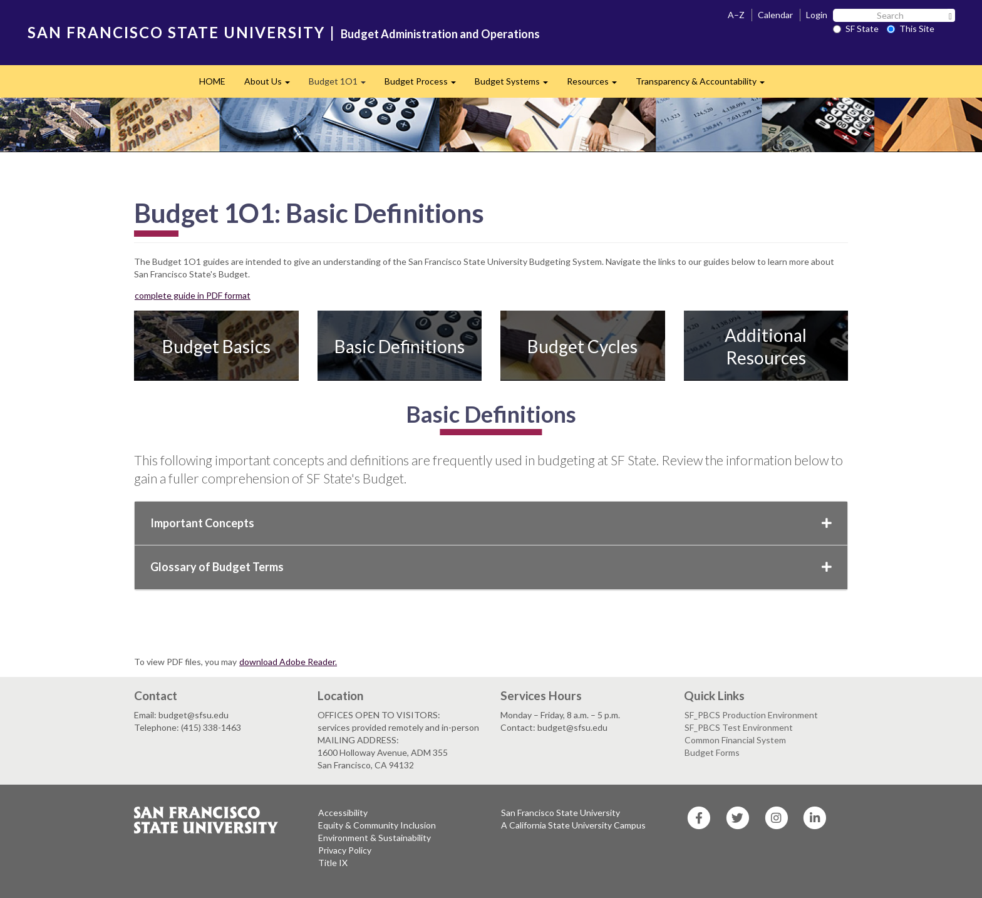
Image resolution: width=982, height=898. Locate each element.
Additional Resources (766, 346)
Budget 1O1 (342, 85)
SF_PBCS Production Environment (751, 715)
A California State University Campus (573, 825)
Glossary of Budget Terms (491, 567)
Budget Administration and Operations (440, 34)
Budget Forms (712, 752)
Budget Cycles (582, 346)
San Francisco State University (560, 812)
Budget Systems (516, 85)
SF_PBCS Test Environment (739, 727)
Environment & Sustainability (374, 837)
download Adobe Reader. (288, 661)
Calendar (775, 14)
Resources (596, 85)
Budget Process (425, 85)
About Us (271, 85)
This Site (910, 28)
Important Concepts (491, 523)
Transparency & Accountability (705, 85)
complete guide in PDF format (193, 295)
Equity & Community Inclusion (377, 825)
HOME (212, 81)
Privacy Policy (344, 850)
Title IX (333, 862)
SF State (856, 28)
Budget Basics (216, 346)
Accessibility (343, 812)
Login (816, 14)
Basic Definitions (399, 346)
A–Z (736, 14)
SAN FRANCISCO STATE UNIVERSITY (176, 32)
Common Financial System (735, 740)
